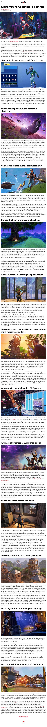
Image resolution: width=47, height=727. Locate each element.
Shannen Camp (6, 9)
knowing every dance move (29, 51)
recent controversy (9, 89)
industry (13, 419)
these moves (21, 93)
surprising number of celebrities (11, 702)
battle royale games (13, 41)
